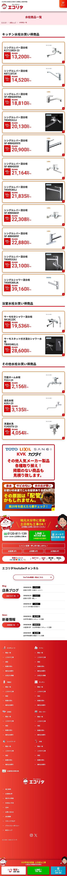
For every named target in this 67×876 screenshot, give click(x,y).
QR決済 (43, 558)
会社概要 (8, 816)
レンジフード (8, 741)
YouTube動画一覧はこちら (37, 577)
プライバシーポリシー (12, 826)
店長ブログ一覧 (12, 596)
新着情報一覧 (12, 625)
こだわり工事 (9, 657)
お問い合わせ (9, 812)
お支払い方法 (9, 803)
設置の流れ (8, 666)
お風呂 (6, 711)
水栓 (38, 741)
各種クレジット (17, 559)
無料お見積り (9, 671)
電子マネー (35, 558)
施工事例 (8, 789)
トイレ (38, 647)
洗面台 (6, 682)
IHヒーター (40, 711)
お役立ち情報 (9, 675)
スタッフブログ (10, 821)
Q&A (7, 807)
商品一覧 (8, 653)
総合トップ (8, 830)
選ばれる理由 (9, 798)
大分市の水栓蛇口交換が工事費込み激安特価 (14, 2)
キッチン (39, 682)
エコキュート (8, 647)
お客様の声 (8, 794)
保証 (6, 662)
